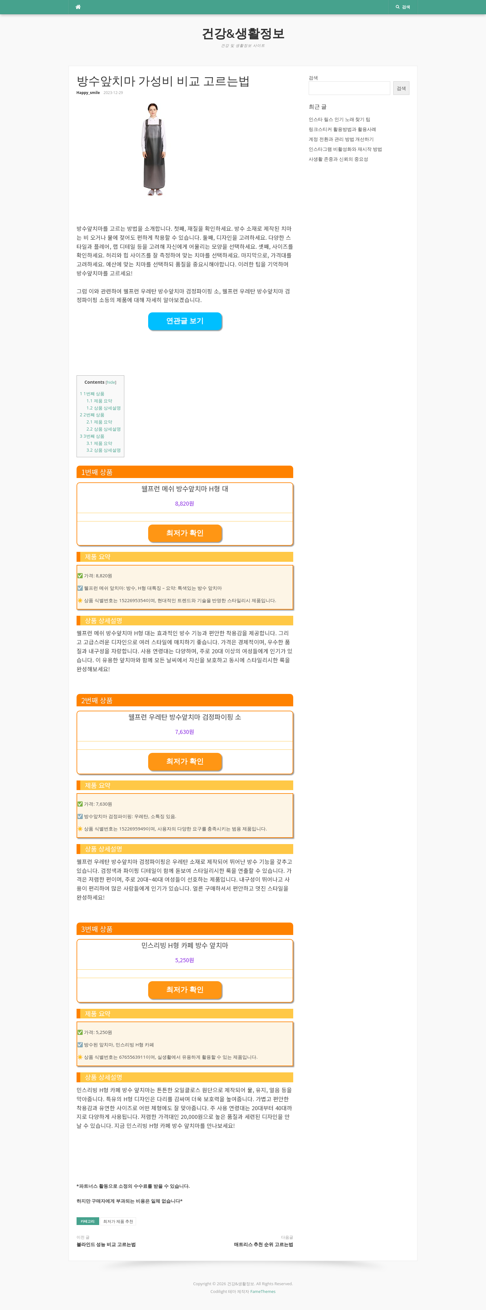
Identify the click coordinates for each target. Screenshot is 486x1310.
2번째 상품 (92, 415)
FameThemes (263, 1291)
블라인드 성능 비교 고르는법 (106, 1244)
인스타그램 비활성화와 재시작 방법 (345, 149)
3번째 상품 (92, 436)
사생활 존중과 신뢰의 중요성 (338, 159)
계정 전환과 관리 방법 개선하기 (341, 139)
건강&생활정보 (243, 33)
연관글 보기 (185, 321)
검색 (313, 77)
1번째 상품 (92, 393)
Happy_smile (88, 92)
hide (111, 382)
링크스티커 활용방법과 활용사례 (342, 129)
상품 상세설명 (103, 408)
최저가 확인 (185, 533)
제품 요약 (99, 401)
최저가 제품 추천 (118, 1221)
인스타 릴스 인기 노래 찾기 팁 (339, 119)
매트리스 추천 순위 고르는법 (263, 1244)
